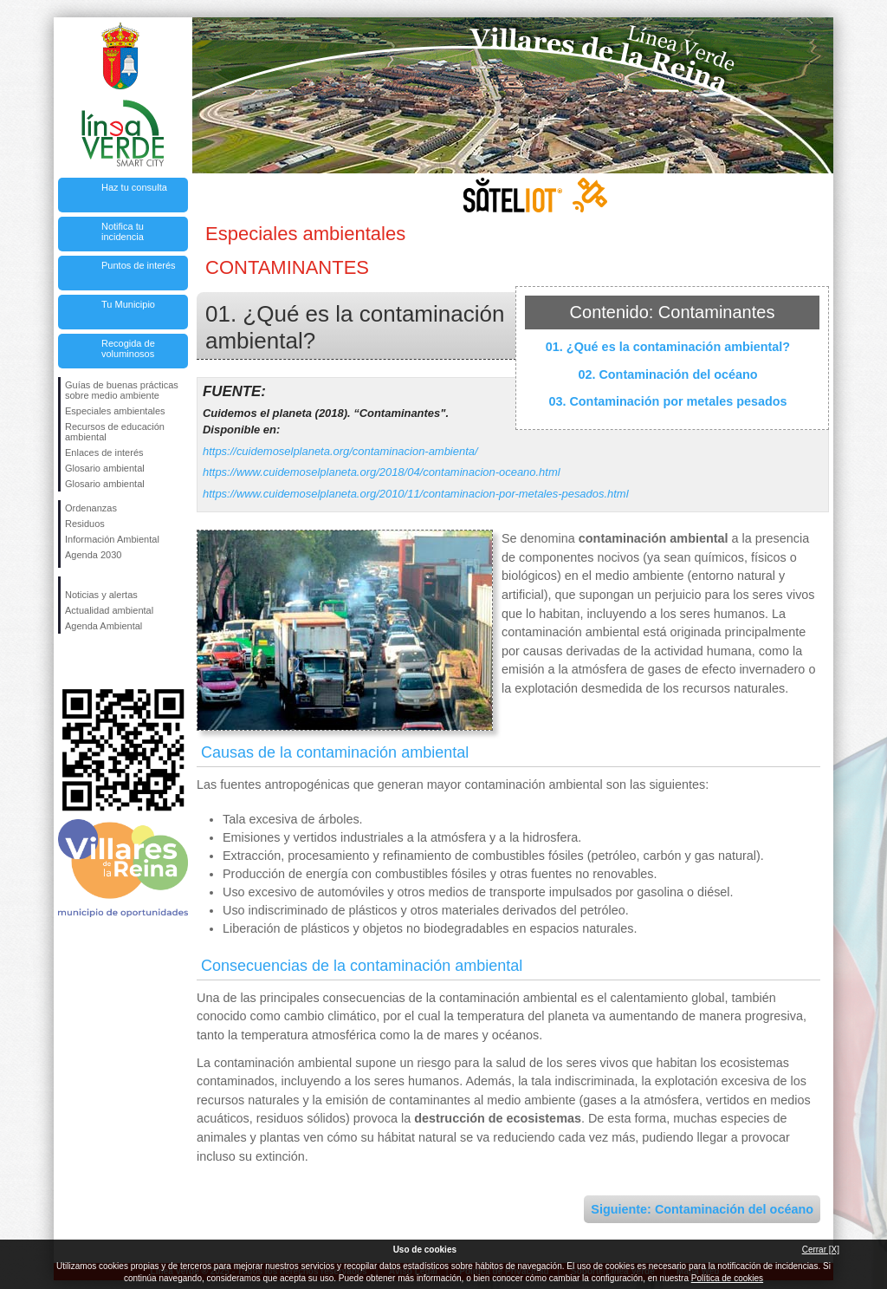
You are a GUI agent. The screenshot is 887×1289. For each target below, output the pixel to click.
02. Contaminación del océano (667, 374)
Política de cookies (727, 1278)
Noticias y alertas (101, 594)
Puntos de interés (138, 265)
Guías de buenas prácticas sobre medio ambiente (121, 390)
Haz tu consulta (134, 187)
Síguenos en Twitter (97, 661)
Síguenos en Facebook (68, 661)
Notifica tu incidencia (122, 231)
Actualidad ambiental (109, 610)
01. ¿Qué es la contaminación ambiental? (668, 347)
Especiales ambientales (115, 411)
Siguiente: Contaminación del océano (702, 1209)
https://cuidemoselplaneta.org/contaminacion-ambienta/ (340, 451)
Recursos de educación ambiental (115, 431)
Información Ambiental (112, 539)
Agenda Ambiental (103, 626)
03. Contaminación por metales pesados (667, 401)
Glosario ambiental (105, 468)
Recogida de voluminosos (128, 348)
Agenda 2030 (93, 555)
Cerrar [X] (820, 1249)
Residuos (85, 523)
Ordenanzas (91, 508)
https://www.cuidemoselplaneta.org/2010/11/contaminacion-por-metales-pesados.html (416, 493)
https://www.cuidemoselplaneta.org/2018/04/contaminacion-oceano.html (381, 471)
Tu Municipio (128, 304)
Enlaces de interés (104, 452)
